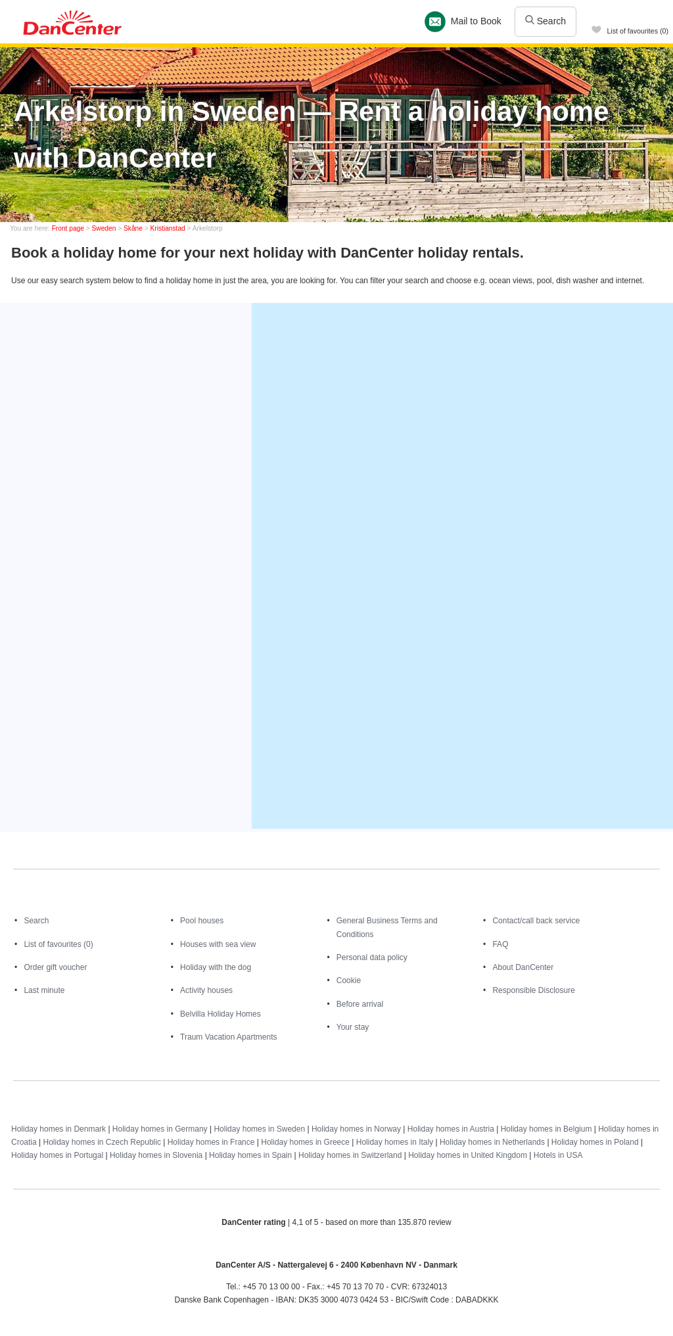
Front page (68, 228)
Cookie (348, 980)
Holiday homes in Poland (595, 1142)
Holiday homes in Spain (250, 1155)
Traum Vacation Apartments (228, 1037)
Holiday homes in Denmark (58, 1129)
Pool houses (201, 920)
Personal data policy (371, 957)
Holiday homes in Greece (305, 1142)
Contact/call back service (536, 920)
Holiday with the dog (215, 967)
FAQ (500, 944)
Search (545, 21)
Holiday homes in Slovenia (156, 1155)
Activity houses (206, 990)
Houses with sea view (218, 944)
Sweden (104, 228)
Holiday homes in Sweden (259, 1129)
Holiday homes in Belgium (546, 1129)
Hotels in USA (558, 1155)
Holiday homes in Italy (394, 1142)
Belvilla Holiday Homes (220, 1014)
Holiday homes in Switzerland (350, 1155)
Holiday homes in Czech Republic (101, 1142)
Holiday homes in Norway (356, 1129)
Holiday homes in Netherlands (492, 1142)
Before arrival (359, 1004)
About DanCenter (522, 967)
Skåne (133, 228)
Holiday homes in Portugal (57, 1155)
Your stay (352, 1027)
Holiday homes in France (211, 1142)
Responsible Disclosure (533, 990)
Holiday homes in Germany (160, 1129)
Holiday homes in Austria (450, 1129)
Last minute (44, 990)
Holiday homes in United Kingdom (467, 1155)
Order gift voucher (55, 967)
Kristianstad (168, 228)
